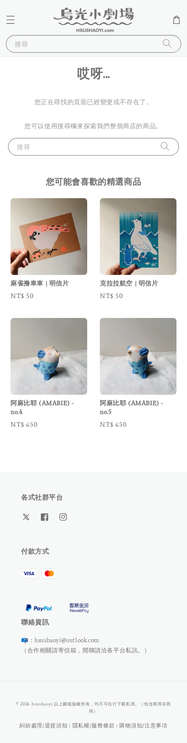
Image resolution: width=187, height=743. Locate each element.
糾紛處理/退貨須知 (43, 725)
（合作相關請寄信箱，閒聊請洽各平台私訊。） (85, 650)
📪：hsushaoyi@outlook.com (60, 640)
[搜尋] (167, 43)
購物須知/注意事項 (143, 725)
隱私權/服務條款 (93, 725)
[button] (10, 20)
